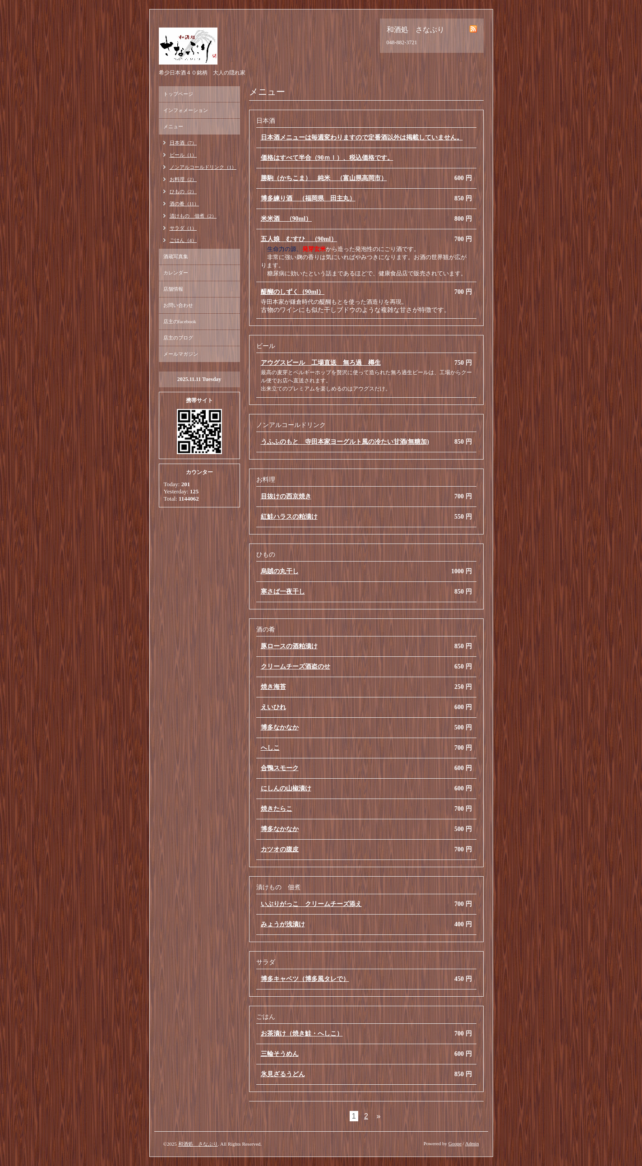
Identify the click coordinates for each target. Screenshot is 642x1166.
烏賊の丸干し (280, 571)
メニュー (173, 126)
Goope (455, 1143)
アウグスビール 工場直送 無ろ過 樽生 (321, 362)
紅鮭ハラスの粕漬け (289, 516)
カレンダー (175, 272)
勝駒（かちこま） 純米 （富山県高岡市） (324, 178)
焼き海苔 (273, 686)
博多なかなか (280, 727)
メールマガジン (180, 354)
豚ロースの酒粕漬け (289, 646)
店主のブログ (178, 337)
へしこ (270, 747)
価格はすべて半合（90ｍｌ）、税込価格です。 (327, 157)
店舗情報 (173, 289)
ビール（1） (183, 155)
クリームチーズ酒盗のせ (295, 666)
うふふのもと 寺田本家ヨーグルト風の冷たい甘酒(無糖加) (345, 441)
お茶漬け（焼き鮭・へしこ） (302, 1033)
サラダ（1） (183, 228)
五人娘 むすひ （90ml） (299, 239)
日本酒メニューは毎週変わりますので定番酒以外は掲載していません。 (362, 137)
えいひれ (273, 707)
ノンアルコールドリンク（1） (203, 167)
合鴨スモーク (280, 768)
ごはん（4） (183, 240)
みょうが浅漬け (283, 924)
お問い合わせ (178, 305)
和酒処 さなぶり (198, 1144)
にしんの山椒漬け (286, 788)
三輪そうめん (280, 1053)
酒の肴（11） (184, 203)
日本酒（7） (183, 142)
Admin (472, 1143)
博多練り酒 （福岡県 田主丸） (308, 198)
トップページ (178, 94)
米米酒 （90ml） (286, 218)
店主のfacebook (179, 321)
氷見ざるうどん (283, 1074)
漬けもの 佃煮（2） (193, 215)
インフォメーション (185, 110)
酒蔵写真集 (175, 256)
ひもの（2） (183, 191)
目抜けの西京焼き (286, 496)
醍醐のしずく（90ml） (293, 291)
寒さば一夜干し (283, 591)
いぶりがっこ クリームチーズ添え (311, 904)
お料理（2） (183, 179)
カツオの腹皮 (280, 849)
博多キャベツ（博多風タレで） (305, 979)
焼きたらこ (276, 808)
